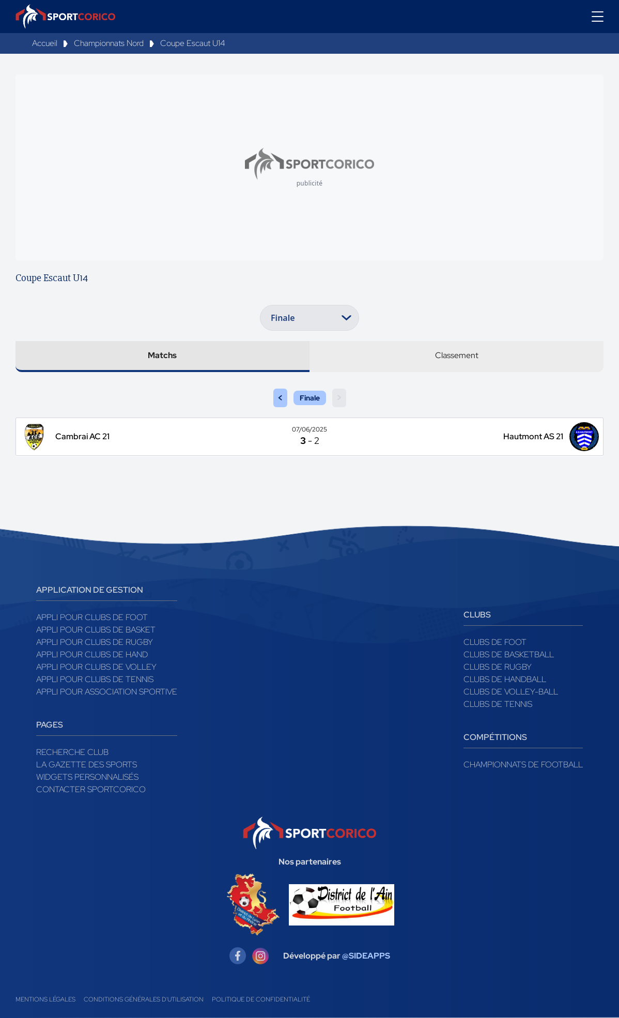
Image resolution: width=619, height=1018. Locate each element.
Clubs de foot (495, 642)
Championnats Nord (109, 43)
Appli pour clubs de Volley (96, 666)
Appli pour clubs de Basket (96, 629)
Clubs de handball (504, 679)
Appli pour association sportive (106, 691)
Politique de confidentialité (261, 999)
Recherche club (72, 752)
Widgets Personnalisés (87, 777)
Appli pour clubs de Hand (92, 654)
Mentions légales (45, 999)
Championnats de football (523, 764)
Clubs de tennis (497, 704)
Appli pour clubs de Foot (92, 617)
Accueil (44, 43)
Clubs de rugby (497, 666)
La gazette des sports (86, 764)
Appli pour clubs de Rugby (94, 642)
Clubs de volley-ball (510, 691)
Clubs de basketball (508, 654)
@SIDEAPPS (366, 955)
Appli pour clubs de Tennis (94, 679)
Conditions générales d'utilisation (144, 999)
